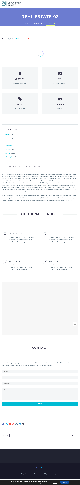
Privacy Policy (43, 474)
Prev (5, 435)
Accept (65, 482)
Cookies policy (55, 474)
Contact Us (33, 474)
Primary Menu (76, 4)
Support (23, 474)
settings (55, 483)
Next (75, 435)
